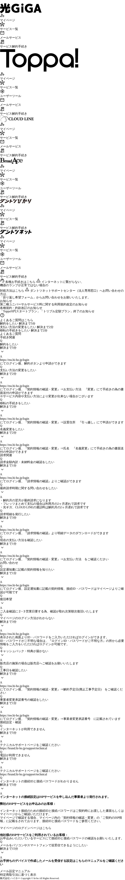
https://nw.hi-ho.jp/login (14, 359)
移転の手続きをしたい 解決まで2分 (24, 330)
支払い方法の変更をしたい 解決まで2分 (27, 327)
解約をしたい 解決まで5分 (17, 323)
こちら (46, 828)
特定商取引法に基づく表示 (18, 874)
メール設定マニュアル (15, 871)
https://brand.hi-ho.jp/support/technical (23, 748)
